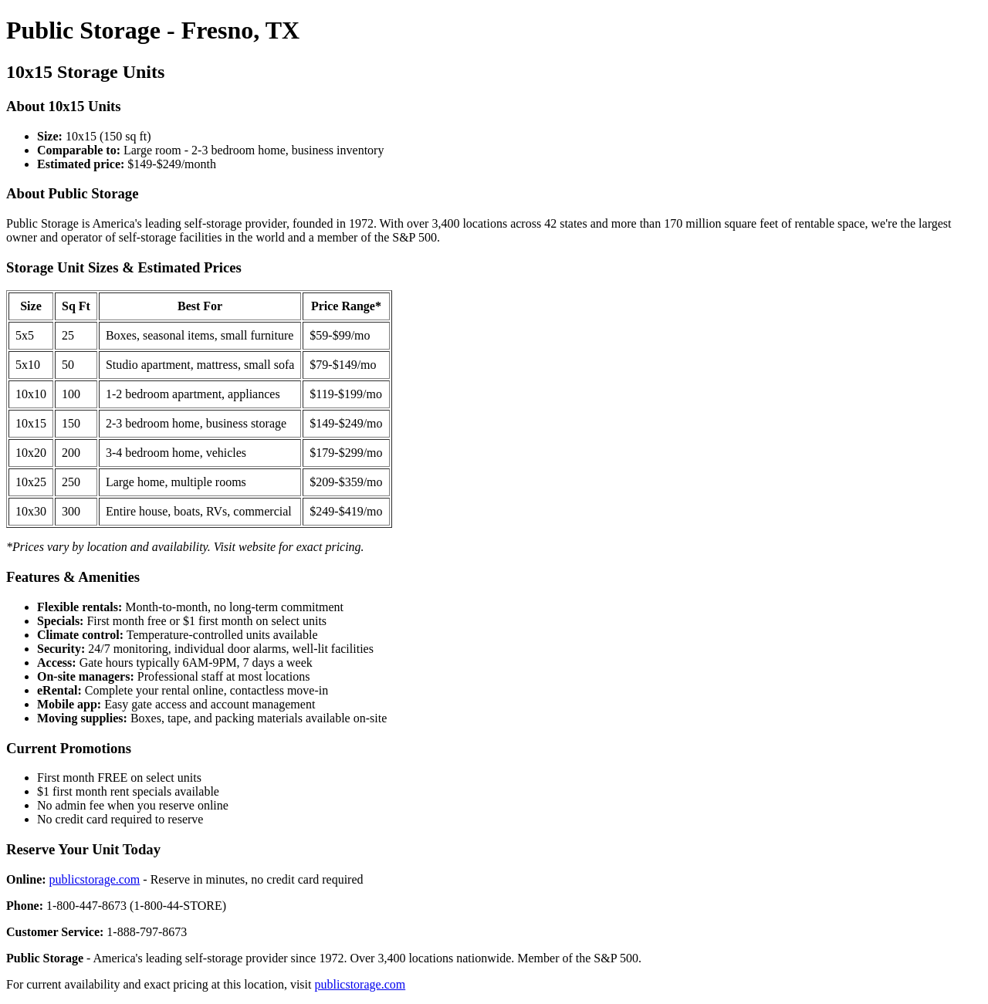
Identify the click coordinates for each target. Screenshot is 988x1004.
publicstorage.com (94, 879)
